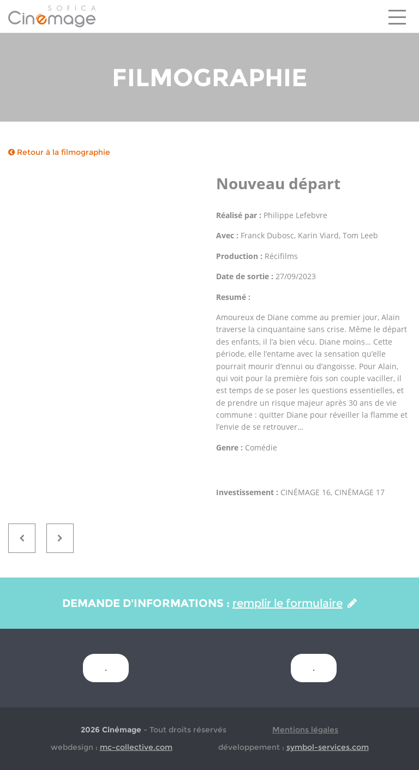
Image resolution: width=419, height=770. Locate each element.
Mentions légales (305, 730)
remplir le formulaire (294, 603)
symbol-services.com (327, 747)
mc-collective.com (136, 747)
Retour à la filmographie (59, 152)
